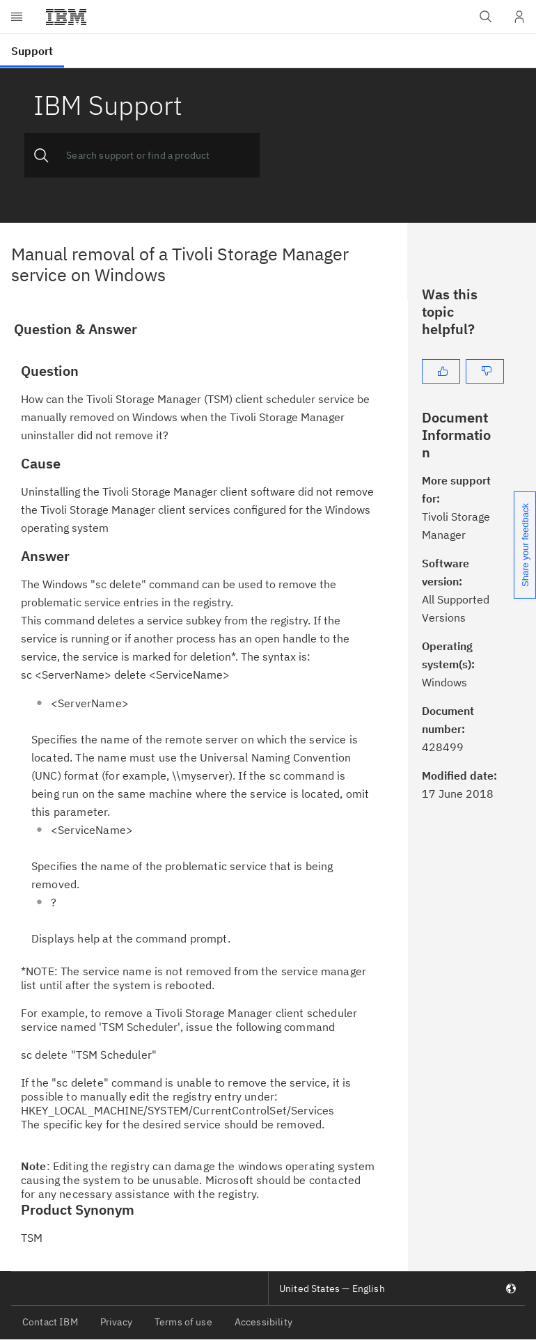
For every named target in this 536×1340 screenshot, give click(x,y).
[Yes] (441, 371)
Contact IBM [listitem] (50, 1322)
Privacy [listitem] (116, 1322)
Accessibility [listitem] (263, 1322)
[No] (485, 371)
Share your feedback (525, 545)
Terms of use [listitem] (183, 1322)
